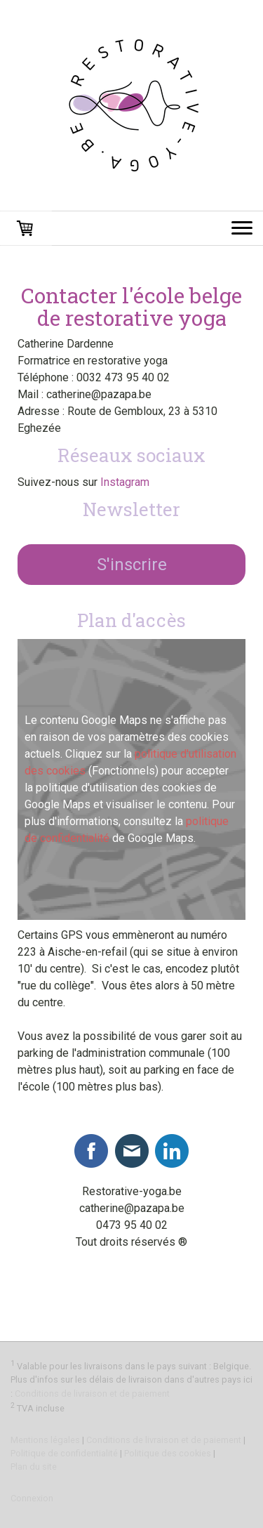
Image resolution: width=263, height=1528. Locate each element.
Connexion (32, 1498)
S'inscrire (132, 564)
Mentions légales (45, 1440)
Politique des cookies (167, 1453)
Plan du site (34, 1466)
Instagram (124, 482)
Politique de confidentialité (64, 1453)
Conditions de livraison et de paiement (92, 1393)
